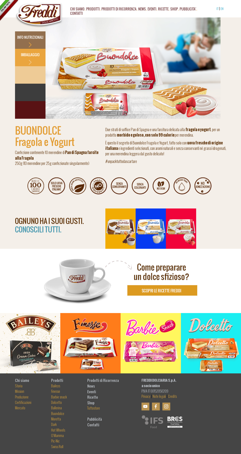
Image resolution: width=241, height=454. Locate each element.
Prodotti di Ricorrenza (119, 10)
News (91, 386)
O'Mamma (57, 435)
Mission (19, 391)
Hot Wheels (58, 430)
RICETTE (163, 10)
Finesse (55, 391)
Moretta (56, 419)
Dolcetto (56, 402)
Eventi (91, 391)
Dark (54, 424)
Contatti (93, 424)
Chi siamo (22, 380)
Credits (172, 396)
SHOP (174, 10)
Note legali (159, 396)
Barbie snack (59, 397)
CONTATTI (76, 14)
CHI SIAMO (77, 10)
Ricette (92, 397)
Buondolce (57, 413)
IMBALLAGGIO (30, 54)
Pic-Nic (55, 441)
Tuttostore (93, 408)
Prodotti (57, 380)
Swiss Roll (57, 446)
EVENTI (152, 10)
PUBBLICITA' (188, 10)
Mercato (20, 408)
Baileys (55, 386)
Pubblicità (94, 419)
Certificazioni (23, 402)
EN (222, 8)
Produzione (22, 397)
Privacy (146, 396)
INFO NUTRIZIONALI (30, 37)
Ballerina (56, 408)
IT (217, 8)
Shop (90, 402)
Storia (18, 386)
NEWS (142, 10)
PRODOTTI (93, 10)
